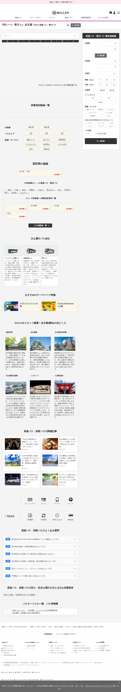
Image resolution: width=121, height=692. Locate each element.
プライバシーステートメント (50, 662)
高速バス (18, 17)
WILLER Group (8, 679)
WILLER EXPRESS (22, 679)
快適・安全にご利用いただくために (83, 651)
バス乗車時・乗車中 (103, 650)
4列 (62, 133)
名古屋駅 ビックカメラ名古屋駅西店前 (43, 610)
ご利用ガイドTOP (79, 646)
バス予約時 (101, 648)
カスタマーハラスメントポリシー (28, 665)
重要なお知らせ (8, 646)
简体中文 (28, 672)
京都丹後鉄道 (86, 17)
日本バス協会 (9, 595)
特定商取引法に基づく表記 (70, 662)
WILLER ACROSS (47, 679)
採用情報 (15, 662)
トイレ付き (62, 144)
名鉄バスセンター (19, 610)
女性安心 (46, 144)
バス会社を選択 (101, 133)
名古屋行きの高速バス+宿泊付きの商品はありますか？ (33, 554)
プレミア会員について (58, 648)
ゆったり (46, 139)
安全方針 (6, 653)
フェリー (52, 17)
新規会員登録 (31, 646)
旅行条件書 (24, 662)
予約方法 (10, 516)
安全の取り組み (8, 650)
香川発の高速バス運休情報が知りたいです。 (29, 547)
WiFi (31, 149)
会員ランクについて (57, 650)
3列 (46, 133)
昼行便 (31, 127)
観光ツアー (69, 17)
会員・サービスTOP (57, 646)
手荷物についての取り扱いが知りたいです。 (29, 576)
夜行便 (46, 127)
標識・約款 (34, 662)
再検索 (101, 141)
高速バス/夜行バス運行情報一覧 (60, 2)
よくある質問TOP (103, 646)
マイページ (30, 648)
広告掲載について (9, 665)
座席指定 (62, 139)
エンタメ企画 (103, 17)
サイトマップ (86, 662)
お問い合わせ (98, 662)
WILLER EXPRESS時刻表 (82, 648)
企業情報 (6, 662)
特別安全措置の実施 (10, 655)
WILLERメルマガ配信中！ (59, 653)
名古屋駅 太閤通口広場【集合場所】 (26, 613)
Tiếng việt (37, 672)
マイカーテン (31, 144)
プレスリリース (8, 648)
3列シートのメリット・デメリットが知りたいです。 (32, 569)
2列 (31, 133)
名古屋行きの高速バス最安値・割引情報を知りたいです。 (34, 561)
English (6, 672)
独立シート (31, 139)
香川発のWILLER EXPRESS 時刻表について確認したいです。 (35, 539)
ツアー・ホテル (35, 17)
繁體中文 (19, 672)
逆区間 (75, 25)
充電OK (46, 149)
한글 (12, 672)
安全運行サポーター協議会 (25, 595)
